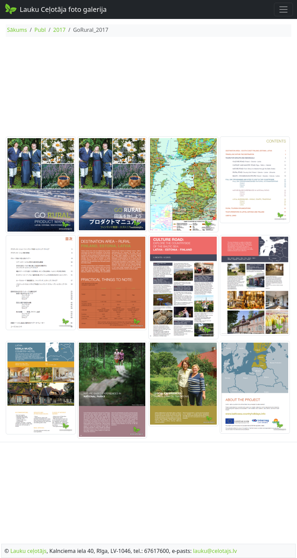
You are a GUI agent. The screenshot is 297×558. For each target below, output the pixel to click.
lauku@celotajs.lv (215, 551)
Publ (40, 30)
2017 (59, 30)
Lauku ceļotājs (28, 551)
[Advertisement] (148, 87)
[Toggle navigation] (283, 9)
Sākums (17, 30)
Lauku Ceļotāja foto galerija (55, 9)
